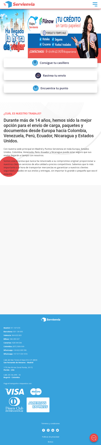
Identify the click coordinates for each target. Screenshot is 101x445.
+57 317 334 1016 (15, 354)
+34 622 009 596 (15, 350)
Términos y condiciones (50, 423)
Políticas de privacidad (50, 437)
